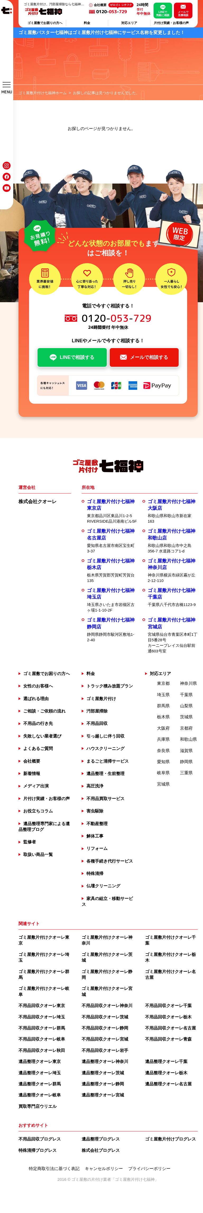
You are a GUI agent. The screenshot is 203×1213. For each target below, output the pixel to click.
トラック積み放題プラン (109, 686)
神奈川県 (188, 683)
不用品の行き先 (38, 723)
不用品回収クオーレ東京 (42, 1005)
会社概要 (100, 5)
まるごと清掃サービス (107, 761)
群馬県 (163, 706)
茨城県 (186, 717)
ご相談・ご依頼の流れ (44, 711)
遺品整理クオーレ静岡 (103, 1084)
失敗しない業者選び (42, 736)
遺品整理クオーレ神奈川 (105, 1061)
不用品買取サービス (105, 798)
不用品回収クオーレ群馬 (42, 1028)
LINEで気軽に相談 (162, 14)
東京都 (163, 683)
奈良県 (163, 750)
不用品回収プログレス (40, 1139)
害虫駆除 (94, 811)
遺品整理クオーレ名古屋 (168, 1084)
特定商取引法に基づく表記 (54, 1169)
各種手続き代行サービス (109, 861)
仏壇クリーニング (103, 886)
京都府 (186, 728)
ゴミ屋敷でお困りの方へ (44, 23)
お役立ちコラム (38, 811)
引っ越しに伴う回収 (105, 736)
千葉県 (186, 694)
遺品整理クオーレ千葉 (166, 1061)
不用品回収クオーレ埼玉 (42, 1017)
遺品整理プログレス (101, 1139)
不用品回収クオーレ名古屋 (170, 1028)
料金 (87, 23)
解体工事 (94, 836)
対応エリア (129, 23)
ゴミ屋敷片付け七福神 (135, 1179)
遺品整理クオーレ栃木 (166, 1073)
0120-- (114, 11)
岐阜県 (163, 773)
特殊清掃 (94, 873)
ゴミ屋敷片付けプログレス (170, 1139)
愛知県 (163, 761)
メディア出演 (36, 786)
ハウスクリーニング (105, 748)
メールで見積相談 (183, 14)
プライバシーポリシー (149, 1169)
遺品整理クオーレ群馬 (40, 1084)
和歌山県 (188, 739)
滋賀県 (186, 750)
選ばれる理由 (36, 698)
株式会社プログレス (101, 1150)
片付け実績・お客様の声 (171, 23)
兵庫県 (163, 739)
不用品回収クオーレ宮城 (105, 1039)
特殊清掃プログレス (38, 1150)
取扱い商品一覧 (38, 854)
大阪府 (163, 728)
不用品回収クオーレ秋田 (42, 1050)
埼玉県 (163, 694)
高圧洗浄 (94, 786)
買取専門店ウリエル (38, 1106)
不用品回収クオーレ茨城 (105, 1017)
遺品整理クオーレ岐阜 (40, 1095)
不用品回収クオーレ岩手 (105, 1050)
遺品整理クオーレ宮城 (103, 1095)
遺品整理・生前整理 (105, 773)
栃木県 (163, 717)
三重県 (186, 773)
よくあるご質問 (38, 748)
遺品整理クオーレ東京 (40, 1061)
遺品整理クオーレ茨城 (103, 1073)
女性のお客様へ (38, 686)
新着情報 (31, 773)
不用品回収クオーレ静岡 (105, 1028)
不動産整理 (97, 823)
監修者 (29, 842)
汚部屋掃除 (97, 711)
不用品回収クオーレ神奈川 (107, 1005)
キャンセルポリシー (104, 1169)
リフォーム (97, 848)
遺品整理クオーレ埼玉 (40, 1073)
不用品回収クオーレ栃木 (168, 1017)
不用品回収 (97, 723)
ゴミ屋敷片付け (101, 698)
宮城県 (163, 784)
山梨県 (186, 706)
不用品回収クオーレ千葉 (168, 1005)
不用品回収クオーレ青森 (168, 1039)
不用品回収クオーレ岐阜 (42, 1039)
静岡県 (186, 761)
